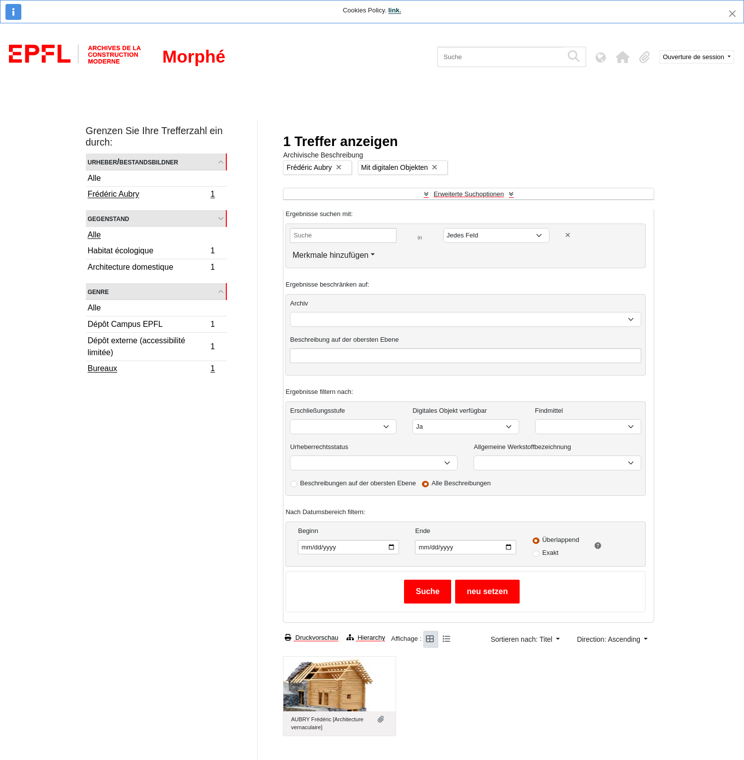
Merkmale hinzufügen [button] (330, 255)
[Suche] (500, 57)
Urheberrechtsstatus (319, 447)
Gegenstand (109, 218)
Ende (422, 530)
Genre (98, 291)
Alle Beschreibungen (461, 483)
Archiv (299, 303)
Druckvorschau (311, 637)
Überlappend (560, 539)
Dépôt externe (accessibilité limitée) (151, 346)
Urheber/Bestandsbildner (133, 161)
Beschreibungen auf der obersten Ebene (357, 483)
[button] (623, 57)
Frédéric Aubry (151, 195)
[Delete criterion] (567, 235)
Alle (94, 178)
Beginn (308, 530)
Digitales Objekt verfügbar (449, 410)
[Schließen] (732, 13)
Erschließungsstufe (317, 410)
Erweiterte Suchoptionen (469, 194)
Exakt (550, 552)
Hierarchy (365, 637)
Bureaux (151, 370)
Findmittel (549, 410)
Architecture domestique (151, 268)
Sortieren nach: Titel (522, 639)
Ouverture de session (694, 57)
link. (394, 10)
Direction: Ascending (609, 639)
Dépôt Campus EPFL (151, 325)
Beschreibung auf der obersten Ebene (344, 339)
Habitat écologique (151, 252)
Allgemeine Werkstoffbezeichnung (522, 447)
